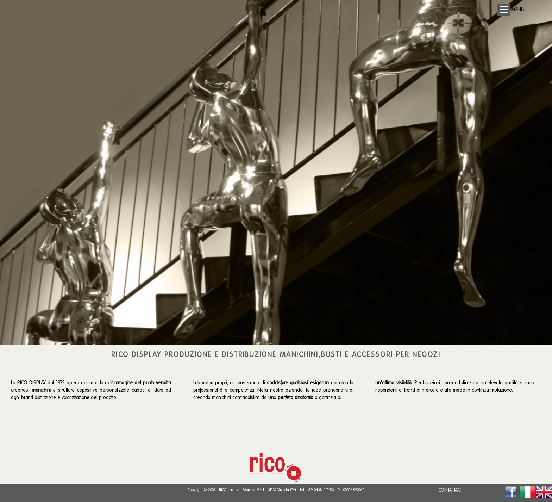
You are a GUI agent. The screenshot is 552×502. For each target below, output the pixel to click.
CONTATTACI (450, 490)
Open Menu (503, 10)
